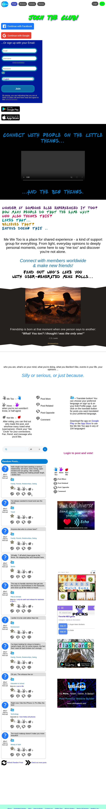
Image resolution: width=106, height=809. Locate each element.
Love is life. (20, 686)
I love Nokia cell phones (27, 717)
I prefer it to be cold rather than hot (24, 618)
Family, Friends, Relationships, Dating (24, 484)
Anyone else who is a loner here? (24, 529)
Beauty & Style (16, 744)
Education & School (17, 683)
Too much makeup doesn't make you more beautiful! (27, 734)
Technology (15, 714)
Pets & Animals (16, 597)
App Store (86, 423)
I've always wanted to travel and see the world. (26, 502)
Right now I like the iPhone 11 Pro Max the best (27, 704)
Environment (15, 627)
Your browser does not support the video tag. (53, 167)
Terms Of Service (11, 99)
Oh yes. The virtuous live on (22, 674)
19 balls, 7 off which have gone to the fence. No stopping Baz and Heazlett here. (27, 556)
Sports (13, 566)
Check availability (18, 63)
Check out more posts (35, 762)
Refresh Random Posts (12, 762)
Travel (13, 512)
